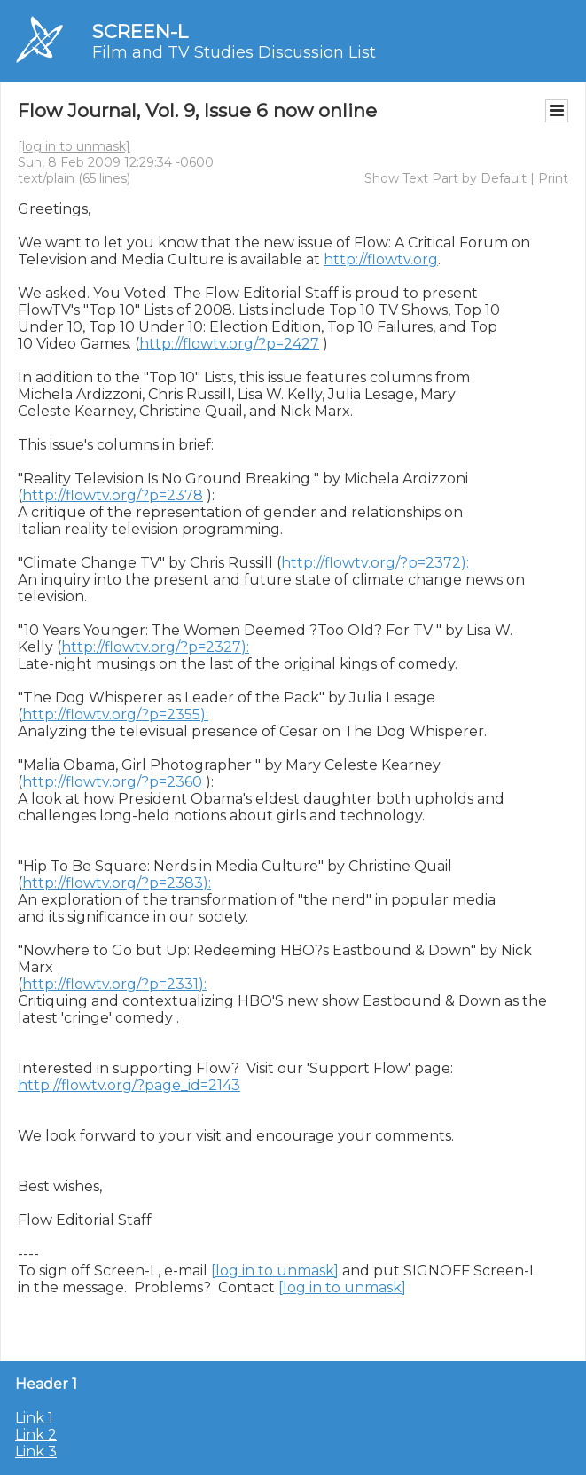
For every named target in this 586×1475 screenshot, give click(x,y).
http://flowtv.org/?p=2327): (155, 647)
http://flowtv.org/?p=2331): (114, 984)
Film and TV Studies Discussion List (234, 52)
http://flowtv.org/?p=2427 (229, 343)
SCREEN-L (140, 31)
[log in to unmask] (74, 146)
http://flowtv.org (381, 259)
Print (553, 178)
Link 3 (36, 1451)
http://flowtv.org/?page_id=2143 (129, 1085)
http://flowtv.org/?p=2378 (112, 495)
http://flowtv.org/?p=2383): (116, 883)
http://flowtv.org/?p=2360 (112, 781)
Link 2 (36, 1434)
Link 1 (34, 1417)
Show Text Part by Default (445, 178)
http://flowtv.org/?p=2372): (375, 562)
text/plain (46, 178)
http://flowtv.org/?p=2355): (115, 714)
